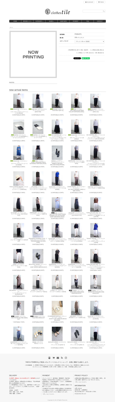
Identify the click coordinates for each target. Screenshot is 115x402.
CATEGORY (39, 21)
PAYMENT (75, 21)
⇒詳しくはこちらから (48, 394)
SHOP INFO (63, 21)
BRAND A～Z (26, 21)
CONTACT (100, 21)
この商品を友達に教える (97, 50)
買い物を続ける (100, 52)
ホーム (11, 27)
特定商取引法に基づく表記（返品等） (79, 50)
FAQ (87, 21)
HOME (15, 21)
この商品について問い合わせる (85, 52)
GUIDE (51, 21)
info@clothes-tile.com (80, 393)
